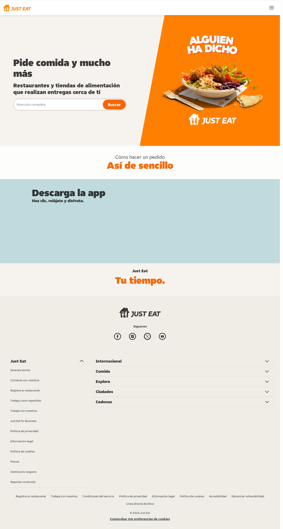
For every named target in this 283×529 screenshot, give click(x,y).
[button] (17, 7)
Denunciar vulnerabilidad (248, 496)
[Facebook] (117, 337)
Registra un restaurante (31, 496)
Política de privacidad (133, 496)
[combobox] (58, 104)
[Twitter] (147, 337)
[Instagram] (132, 337)
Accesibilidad (218, 496)
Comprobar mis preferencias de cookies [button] (140, 519)
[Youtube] (162, 337)
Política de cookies (192, 496)
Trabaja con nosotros (64, 496)
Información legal (163, 496)
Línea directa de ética (140, 504)
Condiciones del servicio (98, 496)
